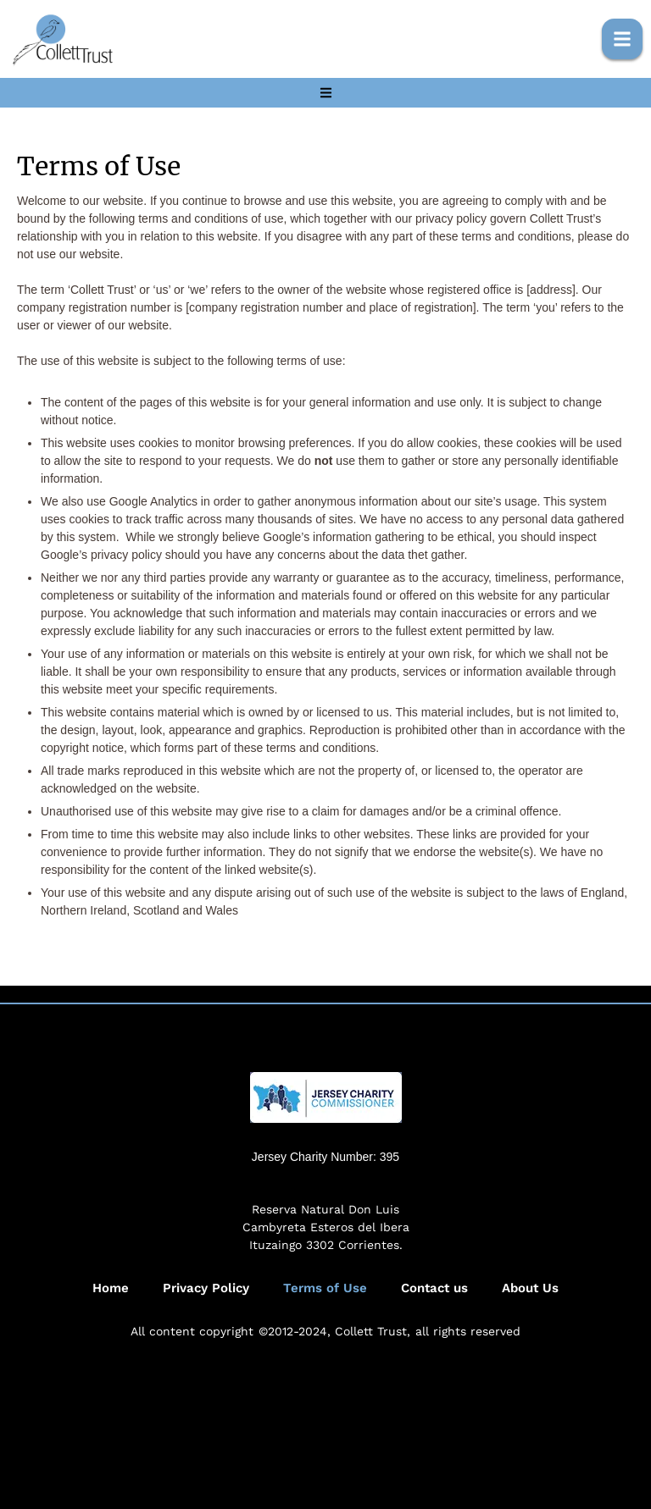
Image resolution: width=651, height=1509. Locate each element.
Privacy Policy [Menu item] (206, 1288)
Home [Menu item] (110, 1288)
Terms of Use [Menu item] (325, 1288)
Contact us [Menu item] (434, 1288)
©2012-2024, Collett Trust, (334, 1331)
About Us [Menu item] (530, 1288)
